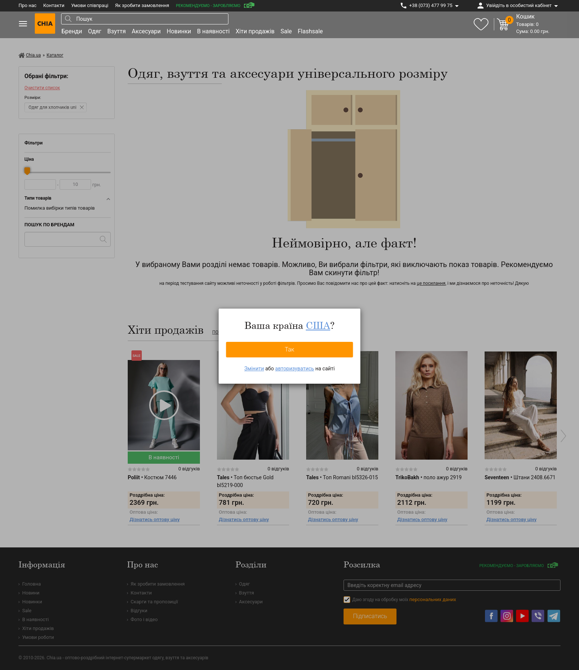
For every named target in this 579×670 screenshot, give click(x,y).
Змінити (254, 368)
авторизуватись (294, 368)
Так (289, 349)
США (318, 325)
